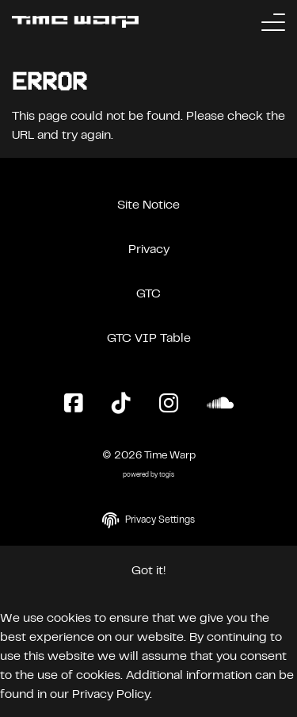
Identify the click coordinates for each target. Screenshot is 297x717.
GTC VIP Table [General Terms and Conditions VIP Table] (149, 338)
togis (166, 475)
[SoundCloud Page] (220, 404)
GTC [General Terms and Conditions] (148, 294)
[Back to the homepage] (75, 22)
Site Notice (148, 205)
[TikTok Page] (121, 404)
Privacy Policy (111, 694)
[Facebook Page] (73, 404)
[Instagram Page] (169, 404)
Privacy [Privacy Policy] (148, 249)
